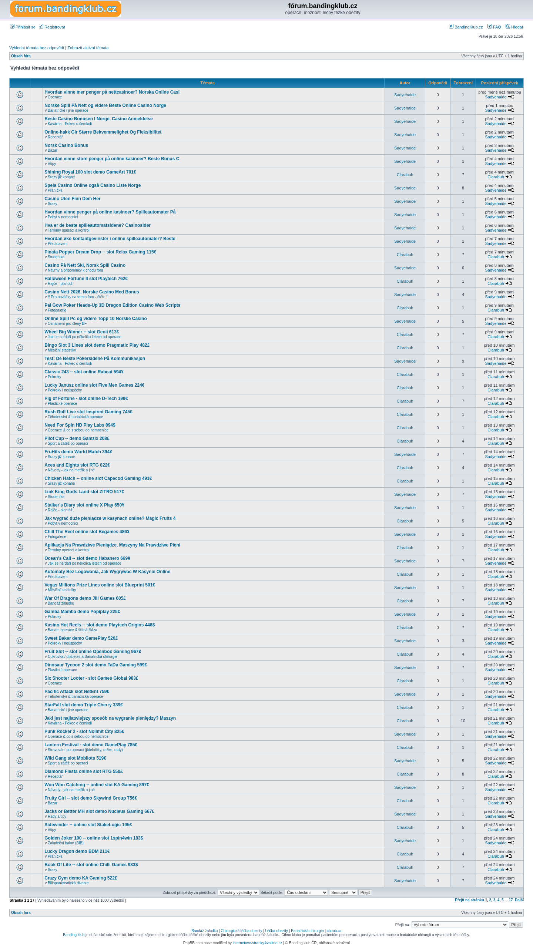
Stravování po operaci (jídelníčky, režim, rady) (85, 750)
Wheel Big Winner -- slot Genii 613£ (81, 331)
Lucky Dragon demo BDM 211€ (77, 851)
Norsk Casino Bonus (66, 145)
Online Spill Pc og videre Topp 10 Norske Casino (95, 318)
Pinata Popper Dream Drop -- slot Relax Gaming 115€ (100, 252)
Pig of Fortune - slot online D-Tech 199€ (86, 398)
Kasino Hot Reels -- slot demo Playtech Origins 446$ (99, 625)
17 (511, 900)
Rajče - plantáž (60, 284)
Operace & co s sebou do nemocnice (78, 430)
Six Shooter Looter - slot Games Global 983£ (91, 678)
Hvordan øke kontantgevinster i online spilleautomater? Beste (109, 238)
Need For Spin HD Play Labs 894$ (79, 425)
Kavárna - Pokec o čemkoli (70, 124)
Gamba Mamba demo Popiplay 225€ (82, 611)
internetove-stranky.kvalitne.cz (257, 943)
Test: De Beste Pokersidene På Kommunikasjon (94, 358)
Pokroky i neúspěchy (65, 390)
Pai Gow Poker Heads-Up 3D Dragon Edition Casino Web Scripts (112, 305)
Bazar (52, 150)
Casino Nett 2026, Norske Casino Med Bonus (91, 292)
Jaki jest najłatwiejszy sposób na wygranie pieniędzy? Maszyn (110, 718)
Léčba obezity (276, 931)
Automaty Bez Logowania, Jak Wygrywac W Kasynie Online (107, 571)
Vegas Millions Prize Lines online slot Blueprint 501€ (99, 585)
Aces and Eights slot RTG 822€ (77, 465)
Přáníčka (55, 190)
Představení (57, 244)
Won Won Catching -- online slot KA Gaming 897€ (96, 784)
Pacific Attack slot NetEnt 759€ (76, 691)
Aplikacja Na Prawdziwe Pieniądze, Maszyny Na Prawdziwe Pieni (112, 545)
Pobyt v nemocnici (63, 217)
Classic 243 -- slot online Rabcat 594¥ (83, 371)
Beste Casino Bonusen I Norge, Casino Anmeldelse (98, 118)
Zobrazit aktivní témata (87, 48)
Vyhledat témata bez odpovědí (36, 48)
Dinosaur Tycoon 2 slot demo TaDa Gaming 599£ (95, 664)
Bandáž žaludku (61, 603)
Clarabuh (405, 174)
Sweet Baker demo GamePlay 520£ (81, 638)
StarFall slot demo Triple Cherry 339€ (83, 704)
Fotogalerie (57, 310)
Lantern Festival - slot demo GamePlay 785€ (90, 744)
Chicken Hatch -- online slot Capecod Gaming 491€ (98, 478)
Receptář (55, 137)
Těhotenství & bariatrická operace (75, 417)
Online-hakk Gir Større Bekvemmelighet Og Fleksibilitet (102, 132)
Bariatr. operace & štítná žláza (72, 630)
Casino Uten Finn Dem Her (72, 198)
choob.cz (334, 931)
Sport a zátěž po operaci (68, 443)
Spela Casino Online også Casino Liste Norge (92, 185)
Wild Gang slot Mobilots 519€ (75, 758)
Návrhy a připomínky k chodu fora (75, 270)
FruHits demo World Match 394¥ (78, 451)
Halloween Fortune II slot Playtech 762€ (86, 278)
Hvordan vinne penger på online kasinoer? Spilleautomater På (109, 212)
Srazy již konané (61, 177)
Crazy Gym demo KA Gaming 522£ (80, 878)
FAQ (494, 27)
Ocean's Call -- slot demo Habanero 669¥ (87, 558)
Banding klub (73, 935)
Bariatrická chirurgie (307, 931)
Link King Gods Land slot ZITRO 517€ (84, 491)
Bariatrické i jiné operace (68, 110)
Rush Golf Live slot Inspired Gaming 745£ (88, 411)
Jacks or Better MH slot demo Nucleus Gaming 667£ (99, 811)
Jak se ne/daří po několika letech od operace (84, 337)
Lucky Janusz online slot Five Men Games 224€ (94, 385)
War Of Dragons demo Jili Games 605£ (85, 598)
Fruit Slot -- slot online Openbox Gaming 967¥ (92, 651)
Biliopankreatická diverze (68, 883)
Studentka (56, 257)
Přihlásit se (23, 27)
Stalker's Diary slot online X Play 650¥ (84, 505)
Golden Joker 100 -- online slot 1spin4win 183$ (93, 838)
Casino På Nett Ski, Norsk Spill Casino (84, 265)
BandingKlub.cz (466, 27)
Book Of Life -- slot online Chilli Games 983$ (91, 864)
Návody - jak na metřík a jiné (71, 470)
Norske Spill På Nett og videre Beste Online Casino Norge (105, 105)
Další (519, 900)
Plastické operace (62, 403)
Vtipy (52, 164)
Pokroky (54, 377)
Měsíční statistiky (62, 350)
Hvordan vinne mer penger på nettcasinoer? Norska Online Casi (112, 92)
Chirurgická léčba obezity (241, 931)
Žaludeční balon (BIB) (66, 843)
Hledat (514, 27)
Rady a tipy (57, 816)
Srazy (52, 204)
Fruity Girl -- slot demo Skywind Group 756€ (90, 798)
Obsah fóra (21, 56)
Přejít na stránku (469, 900)
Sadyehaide (405, 95)
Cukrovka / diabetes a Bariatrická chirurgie (82, 657)
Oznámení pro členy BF (67, 324)
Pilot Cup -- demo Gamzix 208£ (76, 438)
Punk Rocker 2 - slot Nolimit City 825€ (84, 731)
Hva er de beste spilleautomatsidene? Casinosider (97, 225)
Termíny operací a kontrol (69, 230)
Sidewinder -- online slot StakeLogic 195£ (88, 824)
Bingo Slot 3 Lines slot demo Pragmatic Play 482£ (97, 345)
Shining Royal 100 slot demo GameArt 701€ (90, 172)
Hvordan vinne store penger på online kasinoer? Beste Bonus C (111, 158)
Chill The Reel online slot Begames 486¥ (86, 531)
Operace (55, 97)
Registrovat (52, 27)
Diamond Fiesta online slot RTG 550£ (83, 771)
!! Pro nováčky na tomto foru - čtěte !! (78, 297)
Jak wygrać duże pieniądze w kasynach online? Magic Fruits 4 (109, 518)
